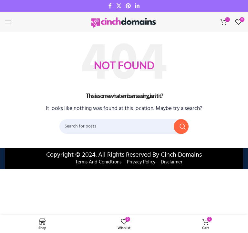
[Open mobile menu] (8, 22)
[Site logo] (124, 22)
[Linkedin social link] (137, 6)
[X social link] (118, 6)
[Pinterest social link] (128, 6)
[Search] (124, 126)
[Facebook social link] (110, 6)
